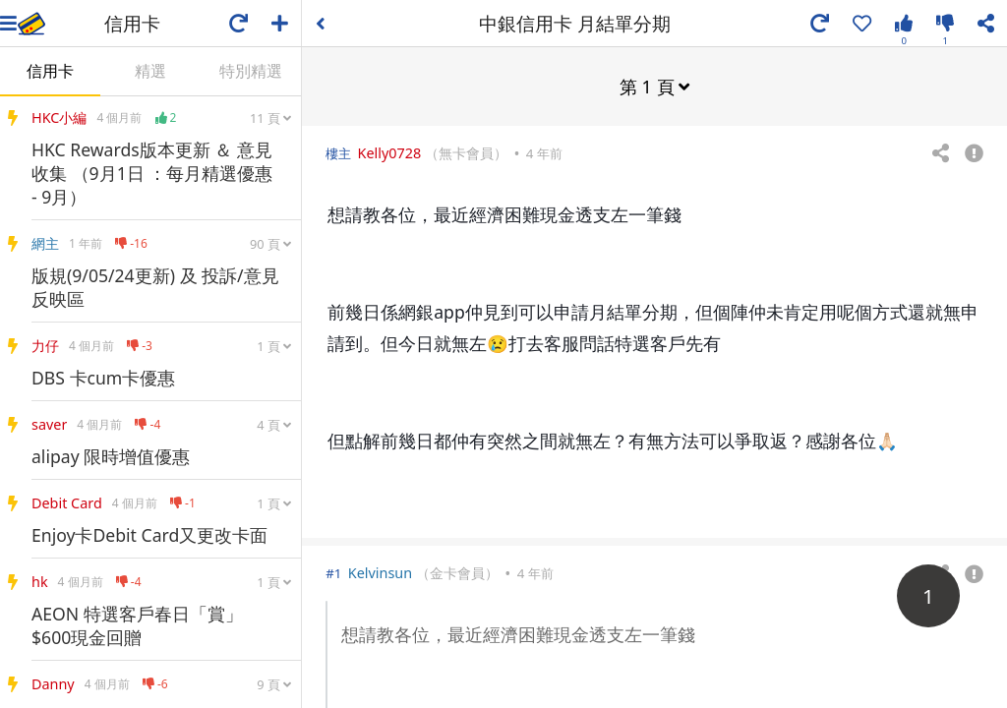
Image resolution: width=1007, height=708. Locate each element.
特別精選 (250, 71)
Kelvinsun (380, 571)
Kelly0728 (390, 152)
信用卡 (50, 71)
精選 (150, 71)
